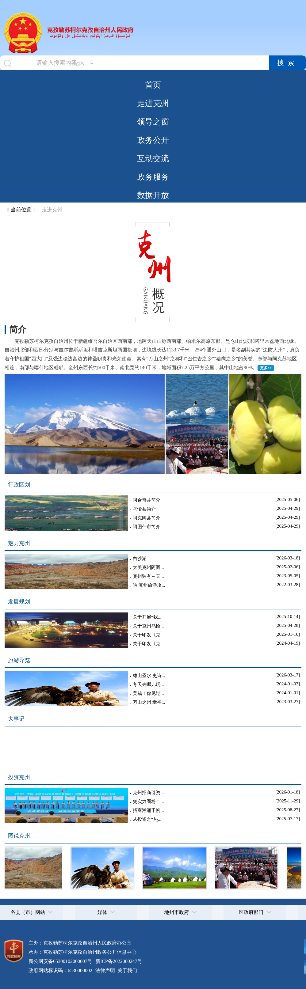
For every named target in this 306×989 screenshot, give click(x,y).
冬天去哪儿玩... (148, 684)
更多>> (266, 368)
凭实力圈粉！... (148, 801)
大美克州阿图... (148, 567)
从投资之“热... (147, 819)
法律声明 (105, 970)
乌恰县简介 (144, 508)
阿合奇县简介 (146, 500)
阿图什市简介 (146, 526)
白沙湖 (140, 558)
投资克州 (19, 777)
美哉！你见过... (148, 693)
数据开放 (153, 195)
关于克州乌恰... (148, 625)
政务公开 (153, 140)
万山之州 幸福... (149, 702)
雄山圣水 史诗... (149, 675)
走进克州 (153, 103)
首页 (153, 84)
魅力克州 (19, 543)
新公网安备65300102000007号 (60, 961)
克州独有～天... (148, 576)
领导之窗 (153, 121)
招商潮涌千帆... (148, 810)
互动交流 (153, 158)
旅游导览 (19, 660)
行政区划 (19, 485)
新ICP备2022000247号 (118, 961)
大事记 (16, 719)
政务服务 (153, 176)
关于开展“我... (147, 617)
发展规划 (19, 602)
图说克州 (19, 836)
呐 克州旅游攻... (149, 585)
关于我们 (126, 970)
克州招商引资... (148, 792)
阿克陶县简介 (146, 517)
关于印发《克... (148, 634)
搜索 (287, 62)
